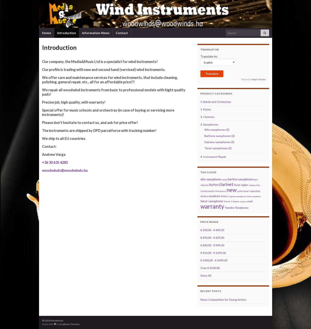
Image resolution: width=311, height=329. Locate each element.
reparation (254, 191)
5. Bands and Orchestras (215, 101)
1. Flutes (205, 109)
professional (243, 191)
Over (210, 268)
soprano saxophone (237, 196)
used (250, 201)
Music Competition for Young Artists (223, 299)
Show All (205, 275)
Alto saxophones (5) (216, 129)
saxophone (214, 196)
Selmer (224, 196)
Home (46, 33)
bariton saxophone (240, 179)
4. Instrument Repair (213, 156)
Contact (122, 33)
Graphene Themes (70, 324)
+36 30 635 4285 (55, 162)
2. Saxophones (209, 124)
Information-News (96, 33)
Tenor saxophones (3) (218, 148)
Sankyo (204, 196)
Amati (224, 179)
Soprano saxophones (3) (219, 142)
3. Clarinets (207, 117)
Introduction (66, 33)
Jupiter (244, 185)
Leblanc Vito (254, 185)
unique (243, 201)
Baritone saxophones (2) (219, 135)
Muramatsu (220, 191)
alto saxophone (210, 179)
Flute (237, 185)
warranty (212, 206)
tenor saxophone (211, 201)
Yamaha (229, 207)
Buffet (213, 185)
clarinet (226, 184)
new (232, 190)
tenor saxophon (254, 196)
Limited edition (207, 191)
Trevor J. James (231, 201)
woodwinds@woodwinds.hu (65, 170)
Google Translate (259, 79)
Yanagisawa (241, 207)
